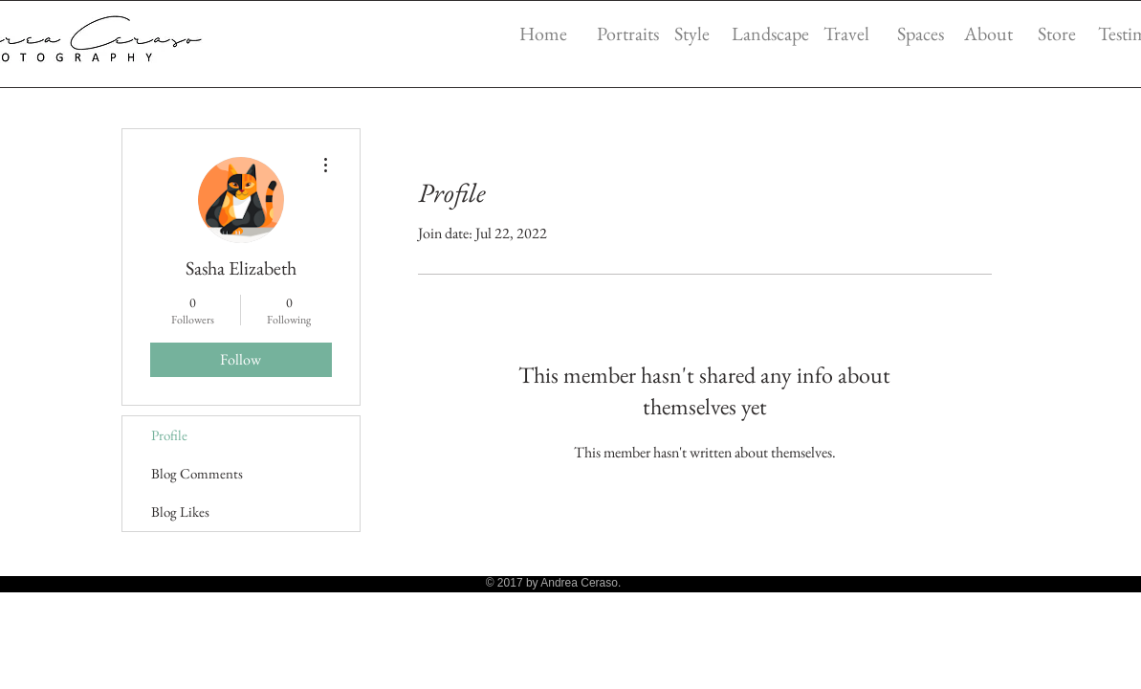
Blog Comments (197, 473)
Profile (169, 435)
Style (692, 33)
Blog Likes (180, 511)
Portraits (628, 33)
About (988, 33)
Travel (846, 33)
